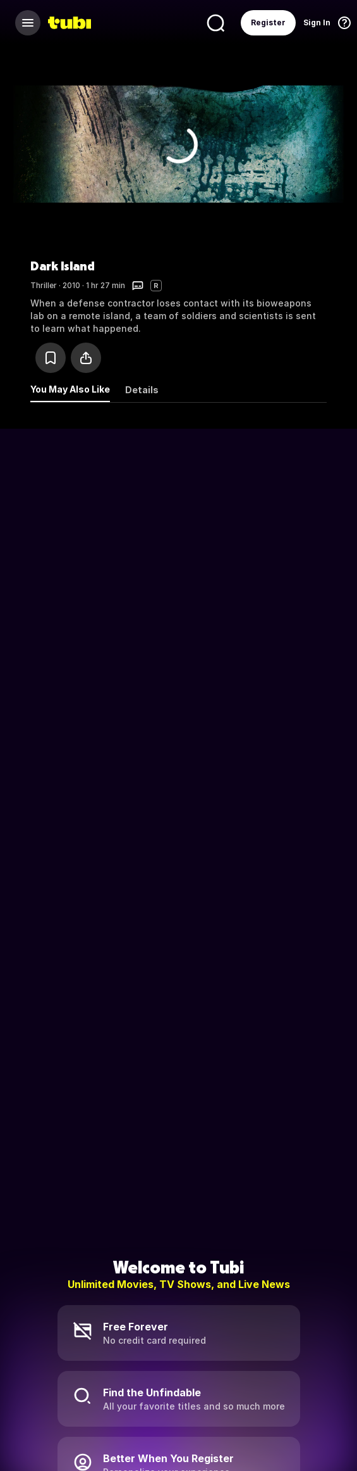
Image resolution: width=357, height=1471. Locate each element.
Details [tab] (142, 389)
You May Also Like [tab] (70, 389)
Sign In (316, 22)
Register (268, 22)
